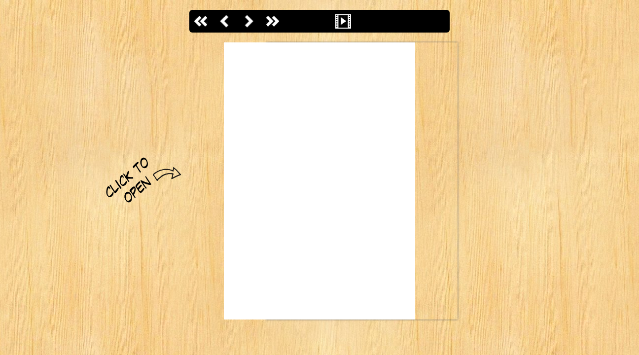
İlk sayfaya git (201, 21)
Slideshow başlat (343, 21)
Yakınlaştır (296, 21)
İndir (438, 21)
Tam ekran (390, 21)
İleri (248, 21)
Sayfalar (414, 21)
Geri (225, 21)
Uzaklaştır (319, 21)
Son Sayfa (272, 21)
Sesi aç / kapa (367, 21)
